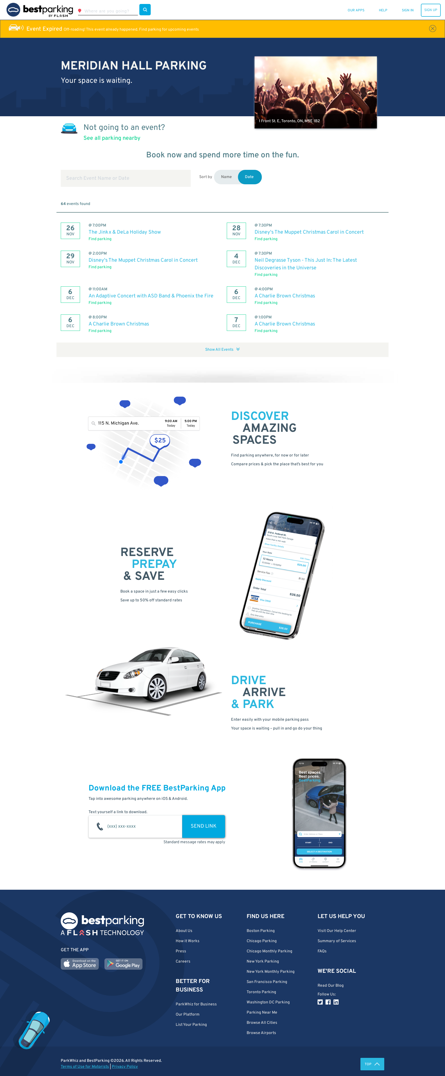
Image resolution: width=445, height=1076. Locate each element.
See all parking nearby (111, 138)
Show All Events (222, 349)
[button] (278, 1022)
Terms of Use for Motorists (85, 1066)
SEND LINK (204, 826)
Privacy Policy (125, 1066)
